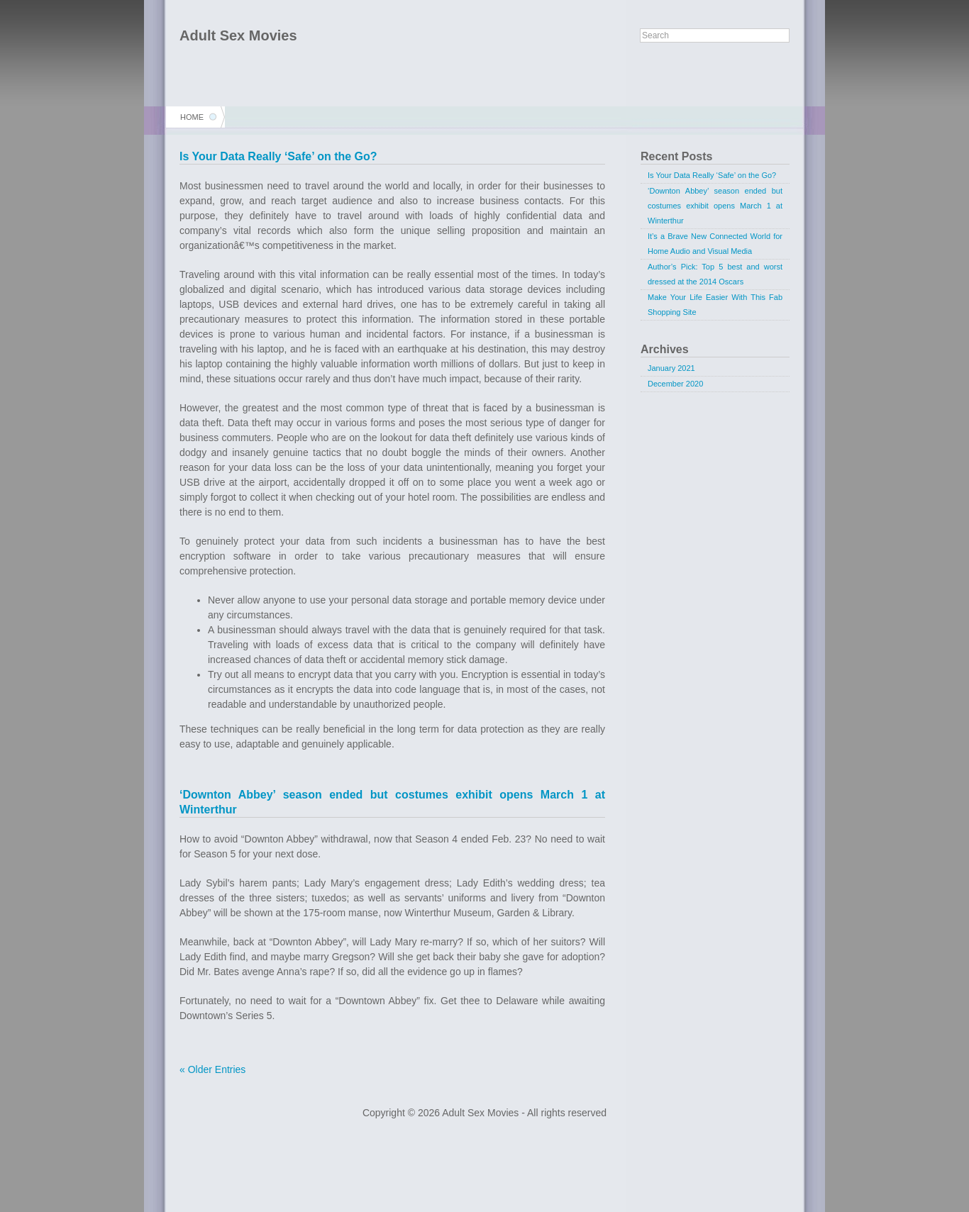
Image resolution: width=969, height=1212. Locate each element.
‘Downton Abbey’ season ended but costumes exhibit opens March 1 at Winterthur (715, 206)
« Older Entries (212, 1069)
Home (192, 117)
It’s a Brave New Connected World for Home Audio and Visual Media (715, 243)
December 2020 (675, 383)
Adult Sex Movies (238, 35)
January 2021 (671, 368)
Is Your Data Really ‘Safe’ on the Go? (278, 156)
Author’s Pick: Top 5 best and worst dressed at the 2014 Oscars (715, 274)
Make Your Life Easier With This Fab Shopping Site (715, 304)
